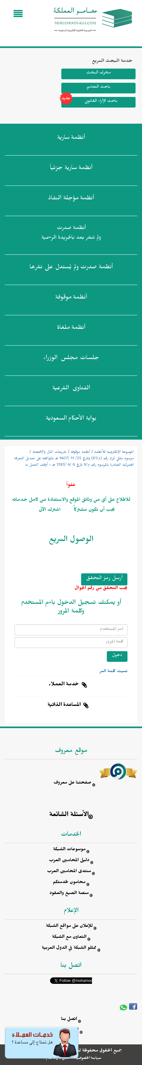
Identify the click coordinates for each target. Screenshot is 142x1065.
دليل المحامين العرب (69, 861)
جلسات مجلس (71, 359)
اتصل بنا (69, 1019)
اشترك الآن (50, 510)
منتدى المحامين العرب (69, 872)
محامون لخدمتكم (69, 883)
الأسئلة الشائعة (69, 816)
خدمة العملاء (64, 685)
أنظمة (71, 138)
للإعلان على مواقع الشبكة (69, 926)
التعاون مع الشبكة (69, 937)
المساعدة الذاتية (64, 705)
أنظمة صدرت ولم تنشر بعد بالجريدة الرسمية (71, 233)
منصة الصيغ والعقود (69, 894)
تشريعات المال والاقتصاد (49, 452)
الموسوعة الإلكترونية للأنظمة (114, 452)
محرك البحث (98, 73)
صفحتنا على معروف (72, 783)
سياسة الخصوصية (88, 1058)
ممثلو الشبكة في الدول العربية (69, 948)
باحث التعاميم (98, 87)
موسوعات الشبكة (69, 850)
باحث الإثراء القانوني (89, 102)
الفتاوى (71, 389)
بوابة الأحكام (71, 419)
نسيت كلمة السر (113, 671)
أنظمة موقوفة (80, 452)
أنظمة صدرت (71, 268)
